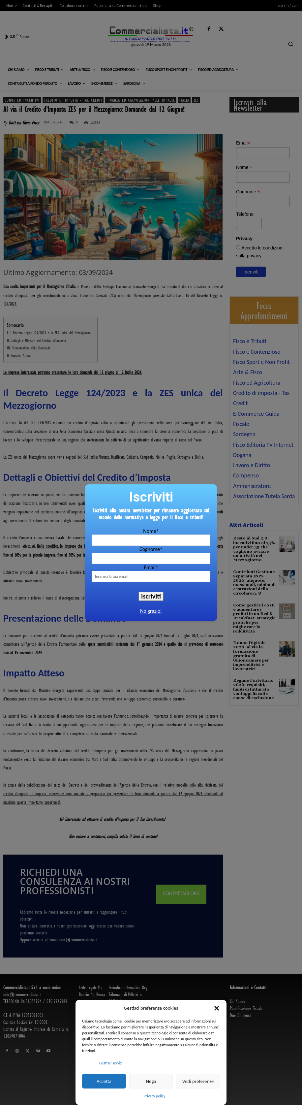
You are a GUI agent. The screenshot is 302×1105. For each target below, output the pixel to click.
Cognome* (151, 549)
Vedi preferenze (198, 1081)
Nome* (151, 531)
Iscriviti (151, 596)
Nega (151, 1081)
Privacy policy (155, 1096)
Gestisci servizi (111, 1063)
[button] (216, 1008)
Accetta (104, 1081)
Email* (151, 567)
